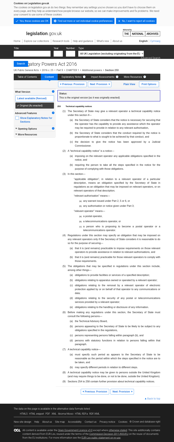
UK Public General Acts (26, 70)
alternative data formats (70, 408)
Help (36, 421)
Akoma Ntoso (65, 413)
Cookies (122, 421)
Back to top (153, 398)
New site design (22, 421)
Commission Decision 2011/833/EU (108, 433)
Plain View (129, 84)
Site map (60, 421)
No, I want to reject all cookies (138, 20)
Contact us (91, 421)
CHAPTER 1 (72, 70)
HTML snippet (36, 413)
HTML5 (24, 413)
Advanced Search (150, 57)
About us (47, 421)
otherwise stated (118, 430)
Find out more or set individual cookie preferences (85, 20)
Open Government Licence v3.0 (75, 430)
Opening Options (26, 128)
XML (54, 413)
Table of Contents (27, 76)
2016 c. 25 (47, 70)
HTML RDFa (81, 413)
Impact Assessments (102, 76)
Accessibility (75, 421)
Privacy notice (107, 421)
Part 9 (59, 70)
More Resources (133, 76)
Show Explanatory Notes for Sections (36, 120)
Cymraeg (155, 41)
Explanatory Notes (72, 76)
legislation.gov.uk (38, 32)
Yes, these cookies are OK (34, 20)
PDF (48, 413)
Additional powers (92, 70)
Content (49, 76)
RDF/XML (94, 413)
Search (21, 63)
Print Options (149, 84)
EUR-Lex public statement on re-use (101, 437)
